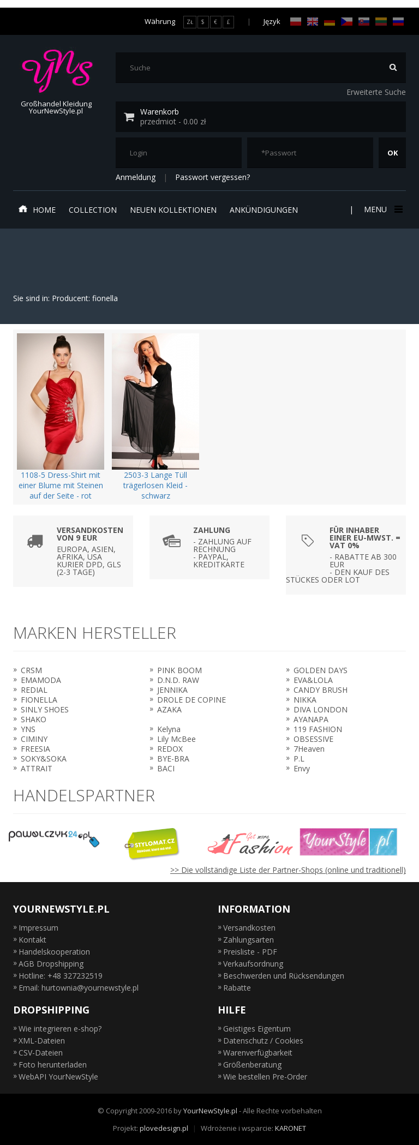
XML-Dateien (42, 1040)
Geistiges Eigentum (257, 1028)
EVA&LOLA (313, 680)
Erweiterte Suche (376, 92)
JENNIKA (172, 690)
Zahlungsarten (248, 939)
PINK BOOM (179, 670)
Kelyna (169, 729)
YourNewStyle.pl (210, 1111)
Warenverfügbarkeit (257, 1052)
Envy (302, 768)
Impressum (38, 927)
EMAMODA (41, 680)
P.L (299, 758)
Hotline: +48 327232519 (61, 975)
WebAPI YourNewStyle (58, 1076)
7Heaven (309, 749)
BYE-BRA (173, 758)
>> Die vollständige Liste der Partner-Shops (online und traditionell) (288, 870)
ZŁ (190, 22)
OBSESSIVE (313, 739)
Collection (93, 210)
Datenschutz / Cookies (263, 1040)
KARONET (290, 1128)
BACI (166, 768)
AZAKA (169, 709)
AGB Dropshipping (51, 963)
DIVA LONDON (321, 709)
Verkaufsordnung (253, 963)
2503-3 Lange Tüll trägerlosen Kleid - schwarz (155, 485)
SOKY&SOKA (44, 758)
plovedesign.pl (164, 1128)
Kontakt (32, 939)
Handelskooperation (54, 951)
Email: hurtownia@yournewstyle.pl (79, 987)
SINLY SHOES (45, 709)
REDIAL (34, 690)
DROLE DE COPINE (191, 699)
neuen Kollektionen (173, 210)
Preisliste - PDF (250, 951)
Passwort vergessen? (212, 177)
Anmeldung (135, 177)
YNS (28, 729)
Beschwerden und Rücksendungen (283, 975)
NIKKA (305, 699)
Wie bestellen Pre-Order (265, 1076)
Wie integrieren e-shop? (60, 1028)
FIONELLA (39, 699)
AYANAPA (311, 719)
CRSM (31, 670)
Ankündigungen (264, 210)
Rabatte (237, 987)
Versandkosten (249, 927)
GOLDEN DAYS (321, 670)
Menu (382, 209)
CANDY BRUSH (321, 690)
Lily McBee (176, 739)
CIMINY (34, 739)
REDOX (170, 749)
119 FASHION (318, 729)
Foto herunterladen (53, 1064)
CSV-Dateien (41, 1052)
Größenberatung (252, 1064)
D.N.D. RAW (178, 680)
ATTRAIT (36, 768)
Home (37, 209)
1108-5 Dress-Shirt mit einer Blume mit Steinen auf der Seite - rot (61, 485)
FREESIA (35, 749)
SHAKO (33, 719)
